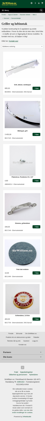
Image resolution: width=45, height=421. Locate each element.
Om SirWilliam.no (31, 333)
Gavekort (26, 341)
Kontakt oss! (13, 41)
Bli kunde (19, 333)
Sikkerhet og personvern (18, 375)
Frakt (16, 372)
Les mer (27, 410)
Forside (4, 14)
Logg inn (35, 341)
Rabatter (36, 337)
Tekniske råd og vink (13, 341)
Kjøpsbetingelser (26, 372)
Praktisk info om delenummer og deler (18, 337)
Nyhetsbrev (33, 375)
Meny (5, 10)
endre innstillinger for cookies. (22, 412)
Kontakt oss (22, 345)
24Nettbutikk (27, 416)
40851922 (20, 382)
